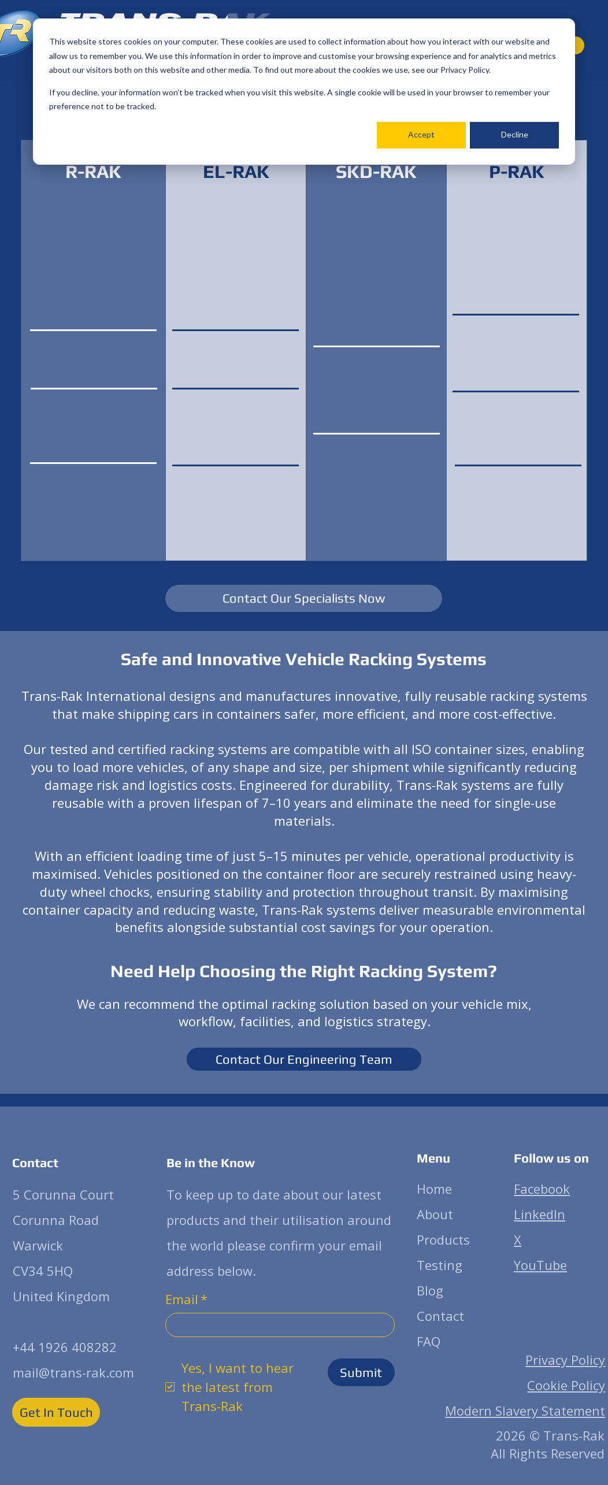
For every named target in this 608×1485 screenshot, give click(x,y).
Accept (421, 134)
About (435, 1214)
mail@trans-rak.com (73, 1372)
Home (434, 1188)
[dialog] (304, 91)
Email (186, 1299)
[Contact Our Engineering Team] (304, 1059)
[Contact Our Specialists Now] (303, 598)
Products (443, 1239)
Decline (514, 134)
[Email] (276, 1324)
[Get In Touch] (56, 1412)
